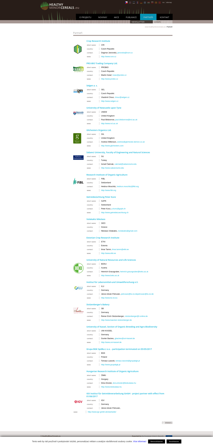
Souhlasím (174, 441)
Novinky (102, 17)
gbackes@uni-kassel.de (125, 338)
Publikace (131, 17)
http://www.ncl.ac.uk (109, 123)
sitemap (169, 2)
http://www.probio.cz (109, 79)
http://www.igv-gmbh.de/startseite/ (102, 412)
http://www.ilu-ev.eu (109, 298)
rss (163, 2)
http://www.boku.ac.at (110, 275)
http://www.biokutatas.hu (111, 387)
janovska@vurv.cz (125, 53)
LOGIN (157, 21)
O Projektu (85, 17)
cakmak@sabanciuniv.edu (126, 164)
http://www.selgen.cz (109, 101)
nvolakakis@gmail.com (127, 231)
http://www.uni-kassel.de (111, 342)
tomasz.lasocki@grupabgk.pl (128, 361)
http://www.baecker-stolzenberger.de (116, 320)
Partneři (148, 17)
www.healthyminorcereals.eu (155, 27)
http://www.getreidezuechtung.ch (115, 212)
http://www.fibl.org (108, 190)
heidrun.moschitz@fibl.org (128, 186)
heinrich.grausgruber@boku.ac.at (134, 271)
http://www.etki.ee (108, 253)
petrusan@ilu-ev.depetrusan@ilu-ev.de (137, 294)
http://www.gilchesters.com (112, 146)
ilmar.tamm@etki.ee (120, 249)
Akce (116, 17)
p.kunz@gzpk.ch (119, 209)
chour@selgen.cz (122, 97)
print (168, 423)
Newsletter (138, 21)
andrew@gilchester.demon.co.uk (131, 142)
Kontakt (164, 17)
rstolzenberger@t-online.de (136, 316)
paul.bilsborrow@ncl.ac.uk (126, 119)
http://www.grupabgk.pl (110, 364)
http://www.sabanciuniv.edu (112, 168)
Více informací (139, 441)
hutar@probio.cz (119, 75)
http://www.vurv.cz (108, 56)
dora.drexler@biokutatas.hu (124, 383)
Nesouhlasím (156, 441)
